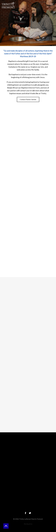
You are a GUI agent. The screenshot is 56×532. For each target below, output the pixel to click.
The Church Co (28, 524)
